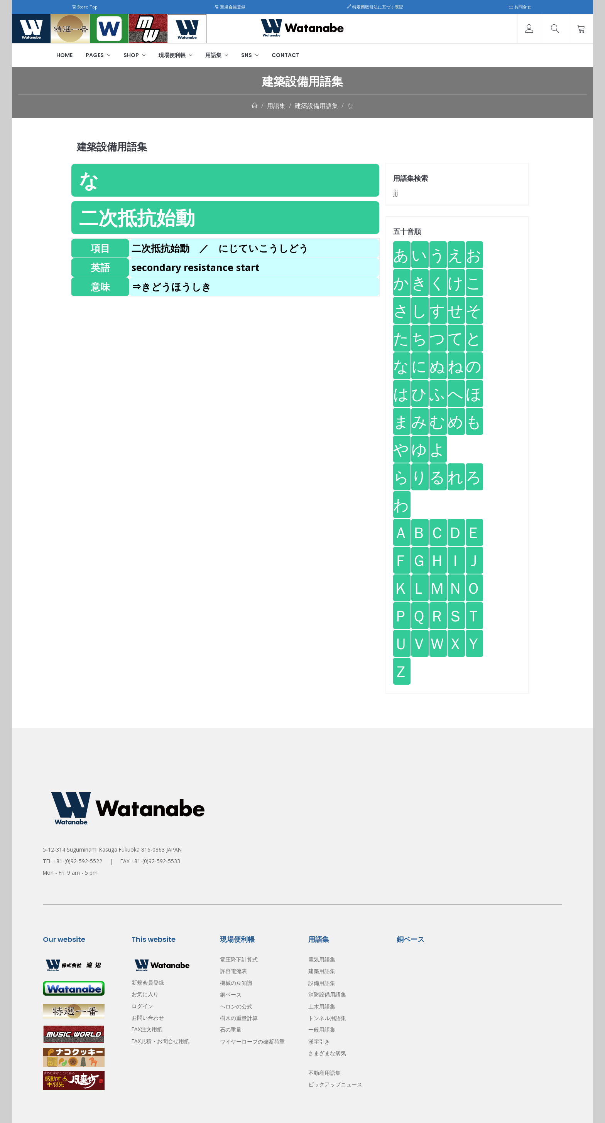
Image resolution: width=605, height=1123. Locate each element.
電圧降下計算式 (239, 959)
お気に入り (145, 994)
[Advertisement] (225, 350)
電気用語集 (321, 959)
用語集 (216, 55)
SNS (250, 55)
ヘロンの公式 (236, 1006)
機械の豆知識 (236, 983)
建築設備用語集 (316, 105)
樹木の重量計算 (239, 1018)
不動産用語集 (324, 1072)
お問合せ (520, 7)
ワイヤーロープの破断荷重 (252, 1041)
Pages (98, 55)
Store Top (85, 7)
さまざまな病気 (327, 1053)
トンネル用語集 (327, 1018)
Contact (285, 55)
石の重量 (231, 1029)
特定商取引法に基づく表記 (375, 7)
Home (64, 55)
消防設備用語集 (327, 994)
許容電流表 (233, 971)
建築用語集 (321, 971)
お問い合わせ (148, 1017)
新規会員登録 (230, 7)
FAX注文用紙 (147, 1029)
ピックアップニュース (335, 1084)
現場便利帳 (175, 55)
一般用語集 (321, 1029)
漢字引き (319, 1041)
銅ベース (231, 994)
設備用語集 (321, 983)
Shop (134, 55)
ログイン (142, 1006)
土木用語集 (321, 1006)
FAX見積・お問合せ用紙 (160, 1041)
